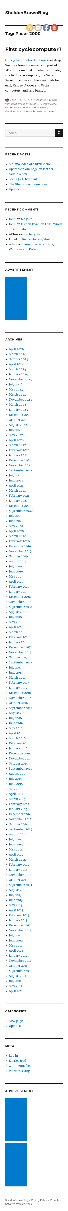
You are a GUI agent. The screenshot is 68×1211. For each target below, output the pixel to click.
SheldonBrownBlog (26, 12)
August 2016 (18, 713)
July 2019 (15, 566)
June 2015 (16, 783)
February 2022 (19, 450)
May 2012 (15, 945)
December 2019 (20, 546)
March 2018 (17, 632)
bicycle (53, 99)
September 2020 (21, 511)
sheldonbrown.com (35, 111)
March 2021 (17, 490)
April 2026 (16, 349)
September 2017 (20, 662)
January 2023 (18, 409)
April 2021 (16, 485)
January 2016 (18, 748)
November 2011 (20, 960)
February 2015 (19, 804)
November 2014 (20, 819)
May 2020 (16, 526)
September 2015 (20, 768)
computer (11, 103)
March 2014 (17, 859)
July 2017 (15, 667)
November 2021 (20, 465)
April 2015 (16, 794)
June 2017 (16, 672)
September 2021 (20, 470)
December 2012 (20, 925)
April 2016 (16, 733)
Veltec (51, 111)
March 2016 (17, 738)
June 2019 (16, 571)
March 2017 (17, 677)
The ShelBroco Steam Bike (28, 184)
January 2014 (18, 869)
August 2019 (18, 561)
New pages (16, 1021)
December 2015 (20, 753)
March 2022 (17, 445)
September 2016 (20, 708)
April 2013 (16, 910)
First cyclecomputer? (33, 49)
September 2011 (20, 971)
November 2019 (20, 551)
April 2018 (16, 627)
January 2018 (18, 642)
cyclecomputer (27, 103)
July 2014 (15, 839)
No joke (26, 219)
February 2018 (19, 637)
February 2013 (19, 915)
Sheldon (23, 107)
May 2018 (15, 622)
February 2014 (19, 864)
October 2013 (18, 880)
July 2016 (15, 718)
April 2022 (16, 440)
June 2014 (16, 844)
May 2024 (16, 389)
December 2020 (20, 505)
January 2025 (18, 374)
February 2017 (19, 682)
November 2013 (20, 874)
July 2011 (15, 981)
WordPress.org (19, 1071)
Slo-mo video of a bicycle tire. (30, 164)
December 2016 (20, 693)
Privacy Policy (39, 1200)
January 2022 (18, 455)
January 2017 (18, 687)
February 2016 (19, 743)
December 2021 (20, 460)
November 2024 (20, 379)
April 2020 (16, 531)
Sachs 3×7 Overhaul (23, 179)
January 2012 (18, 955)
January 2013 (18, 920)
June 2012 (16, 940)
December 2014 (20, 814)
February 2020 (19, 541)
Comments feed (20, 1065)
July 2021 (15, 475)
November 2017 (20, 652)
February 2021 (19, 495)
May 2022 (16, 435)
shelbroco (11, 107)
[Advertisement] (17, 298)
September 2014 (20, 829)
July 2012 (15, 935)
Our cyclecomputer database (25, 60)
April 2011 (16, 991)
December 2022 (20, 414)
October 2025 (18, 359)
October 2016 (18, 703)
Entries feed (17, 1060)
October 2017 (18, 657)
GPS (39, 103)
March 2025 (17, 369)
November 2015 (20, 758)
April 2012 (16, 950)
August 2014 (17, 834)
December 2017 (20, 647)
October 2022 (18, 420)
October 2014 (18, 824)
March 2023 (17, 404)
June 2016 (16, 723)
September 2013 (20, 885)
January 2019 (18, 591)
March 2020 (17, 536)
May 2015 (15, 789)
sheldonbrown (13, 111)
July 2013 (15, 895)
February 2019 (19, 586)
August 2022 (18, 425)
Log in (13, 1055)
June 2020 (16, 521)
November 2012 (20, 930)
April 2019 (16, 581)
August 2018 (17, 612)
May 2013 (15, 905)
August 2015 (17, 773)
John (13, 99)
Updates (41, 99)
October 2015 (18, 763)
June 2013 (16, 900)
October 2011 (18, 965)
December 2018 (20, 596)
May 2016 (16, 728)
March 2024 (17, 394)
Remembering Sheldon (38, 239)
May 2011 (15, 986)
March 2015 (17, 799)
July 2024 (15, 384)
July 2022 (15, 430)
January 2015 (18, 809)
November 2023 (20, 399)
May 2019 (16, 576)
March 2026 (17, 354)
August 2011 (17, 976)
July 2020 (15, 516)
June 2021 (16, 480)
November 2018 (20, 602)
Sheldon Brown (38, 107)
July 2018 (15, 617)
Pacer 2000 (49, 103)
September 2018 (20, 607)
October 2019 (18, 556)
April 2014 (16, 854)
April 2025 (16, 364)
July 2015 (15, 778)
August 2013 (17, 890)
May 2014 (15, 849)
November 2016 (20, 698)
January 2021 (18, 500)
